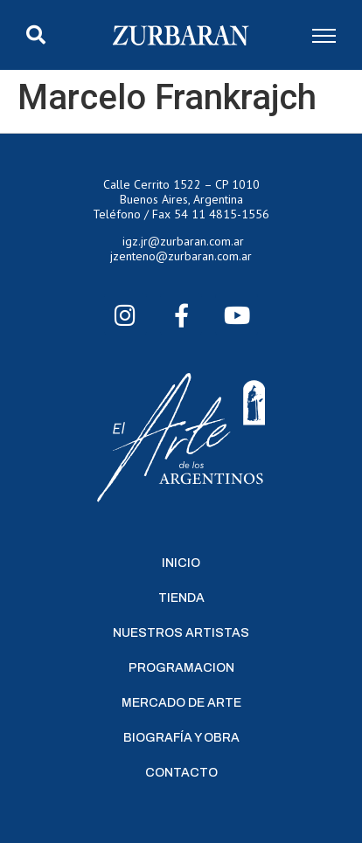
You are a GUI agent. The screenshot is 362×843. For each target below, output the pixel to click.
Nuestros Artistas (181, 632)
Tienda (181, 598)
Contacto (181, 772)
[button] (35, 34)
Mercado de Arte (181, 702)
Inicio (181, 563)
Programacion (181, 667)
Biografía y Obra (181, 737)
